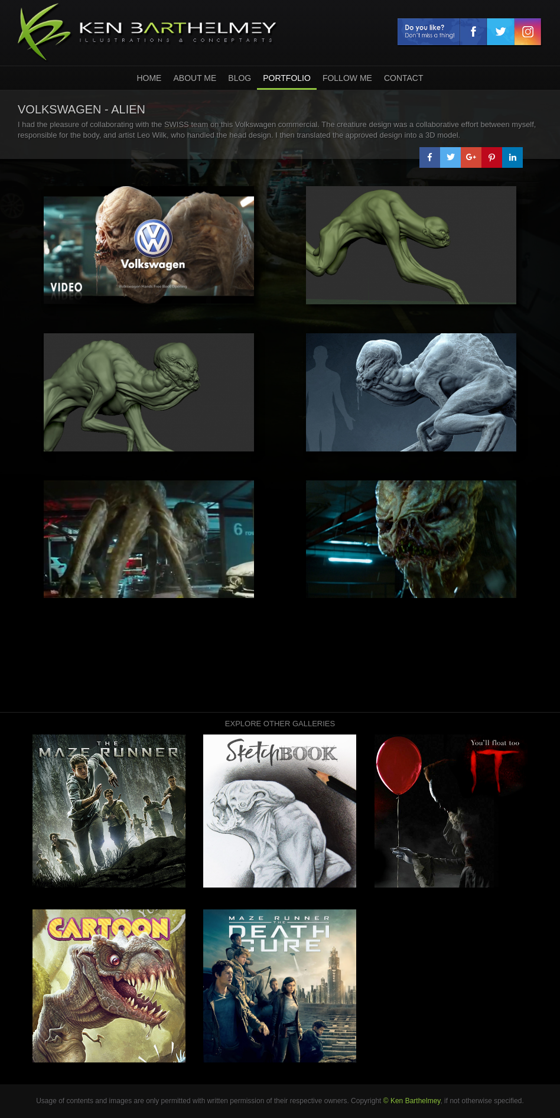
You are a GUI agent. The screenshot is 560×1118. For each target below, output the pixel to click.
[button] (429, 157)
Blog (239, 78)
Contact (404, 78)
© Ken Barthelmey (412, 1101)
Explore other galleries (280, 723)
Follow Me (347, 78)
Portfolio (287, 78)
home (148, 78)
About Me (194, 78)
